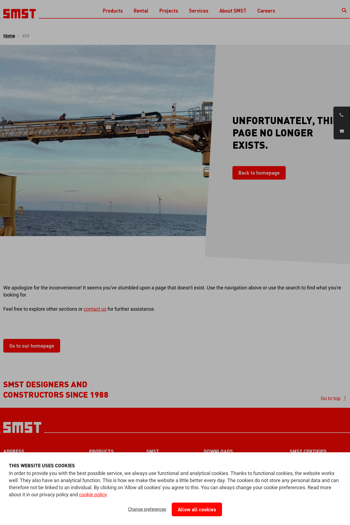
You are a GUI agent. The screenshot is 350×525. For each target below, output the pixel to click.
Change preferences (147, 509)
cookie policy (93, 494)
